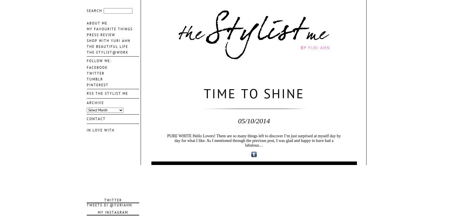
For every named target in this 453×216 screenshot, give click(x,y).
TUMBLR (95, 79)
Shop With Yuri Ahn (108, 41)
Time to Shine (254, 94)
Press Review (101, 35)
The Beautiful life (107, 47)
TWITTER (96, 73)
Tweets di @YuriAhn (109, 205)
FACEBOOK (97, 68)
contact (96, 119)
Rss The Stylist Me (107, 94)
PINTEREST (98, 85)
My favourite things (110, 29)
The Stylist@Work (107, 52)
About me (97, 23)
